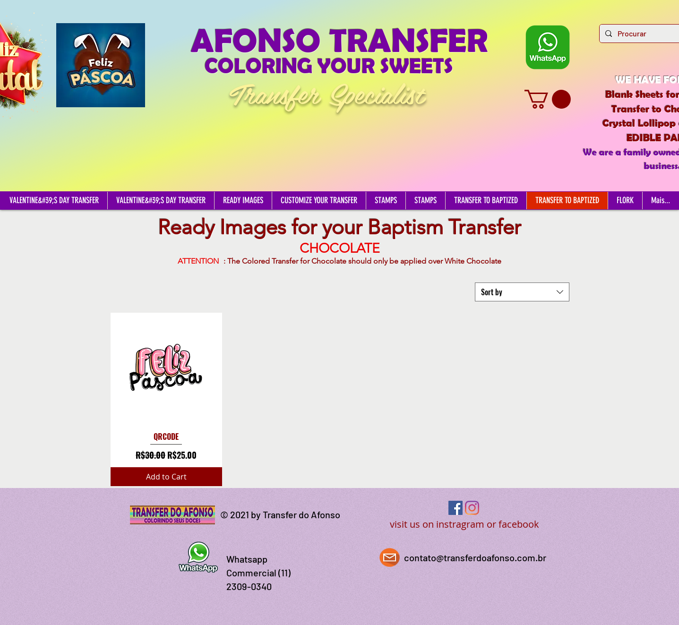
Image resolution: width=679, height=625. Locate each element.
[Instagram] (472, 508)
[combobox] (522, 292)
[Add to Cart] (167, 476)
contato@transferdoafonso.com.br (475, 557)
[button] (547, 99)
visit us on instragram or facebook (464, 524)
